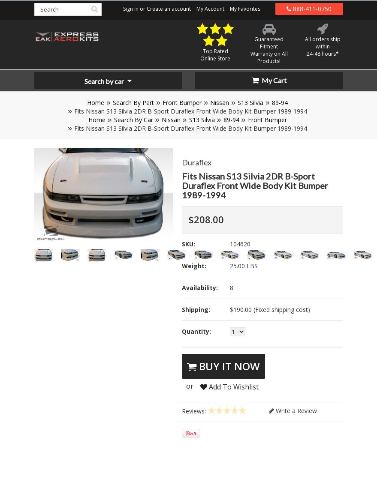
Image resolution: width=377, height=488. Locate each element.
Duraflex (196, 162)
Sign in (131, 8)
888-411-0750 (309, 9)
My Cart (269, 80)
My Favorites (245, 8)
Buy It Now (223, 366)
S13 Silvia (250, 103)
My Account (210, 8)
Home (95, 103)
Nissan (219, 103)
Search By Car (133, 120)
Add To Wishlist (229, 387)
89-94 (280, 103)
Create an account (169, 8)
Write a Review (293, 411)
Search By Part (133, 103)
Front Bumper (182, 103)
